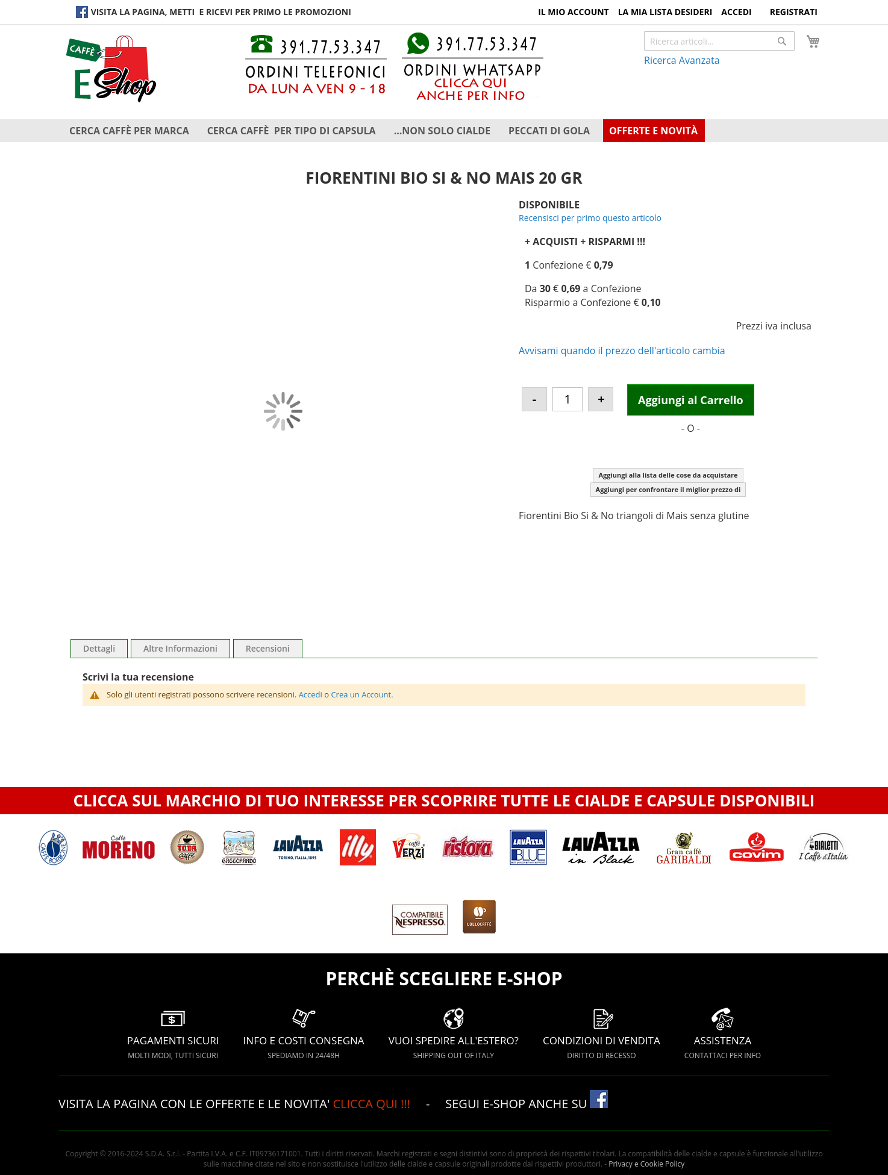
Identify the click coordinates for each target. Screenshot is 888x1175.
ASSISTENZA (722, 1033)
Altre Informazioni (180, 648)
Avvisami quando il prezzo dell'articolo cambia (622, 350)
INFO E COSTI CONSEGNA (303, 1033)
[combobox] (719, 41)
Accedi (736, 11)
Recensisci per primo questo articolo (590, 217)
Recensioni (268, 648)
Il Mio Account (573, 11)
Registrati (794, 11)
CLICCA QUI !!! (373, 1104)
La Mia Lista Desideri (665, 11)
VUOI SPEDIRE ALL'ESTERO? (454, 1033)
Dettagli (99, 648)
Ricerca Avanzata (682, 60)
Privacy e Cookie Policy (646, 1164)
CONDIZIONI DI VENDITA (601, 1033)
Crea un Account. (362, 694)
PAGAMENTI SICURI (173, 1033)
